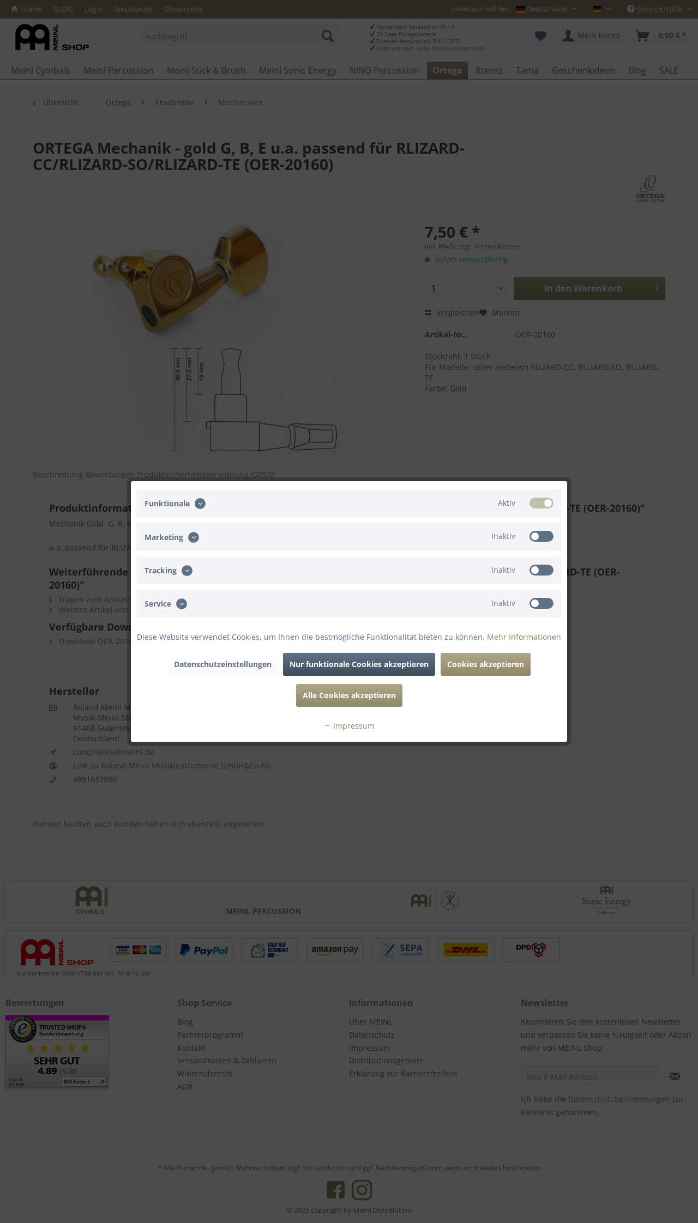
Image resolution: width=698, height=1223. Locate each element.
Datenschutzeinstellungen (223, 664)
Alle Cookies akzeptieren (349, 695)
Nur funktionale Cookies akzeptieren (359, 664)
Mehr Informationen (524, 637)
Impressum (349, 726)
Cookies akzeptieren (485, 664)
